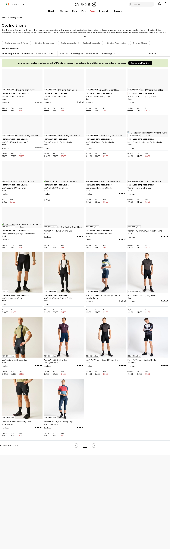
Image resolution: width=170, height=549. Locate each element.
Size (53, 53)
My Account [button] (43, 534)
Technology (108, 53)
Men (74, 11)
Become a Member (140, 62)
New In (51, 11)
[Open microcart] (165, 4)
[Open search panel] (141, 4)
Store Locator (89, 534)
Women (64, 11)
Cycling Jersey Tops (44, 42)
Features (92, 53)
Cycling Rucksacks (91, 42)
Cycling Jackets (68, 42)
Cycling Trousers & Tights (16, 42)
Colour (41, 53)
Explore (118, 11)
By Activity (104, 11)
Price (64, 53)
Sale (92, 11)
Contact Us (136, 534)
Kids (83, 11)
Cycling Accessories (116, 42)
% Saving (77, 53)
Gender (27, 53)
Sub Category (10, 53)
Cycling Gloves (140, 42)
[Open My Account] (159, 4)
